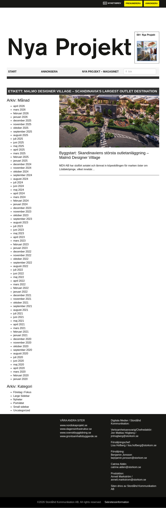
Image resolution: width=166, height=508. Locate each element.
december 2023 (22, 208)
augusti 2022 (20, 266)
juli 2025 (18, 139)
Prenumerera (132, 3)
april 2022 (19, 280)
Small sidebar (21, 406)
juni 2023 (18, 229)
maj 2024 (18, 189)
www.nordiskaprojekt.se (73, 425)
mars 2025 (19, 153)
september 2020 (22, 350)
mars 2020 (19, 371)
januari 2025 (20, 160)
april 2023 (19, 237)
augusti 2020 (20, 353)
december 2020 (22, 339)
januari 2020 (20, 379)
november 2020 (22, 342)
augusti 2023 (20, 222)
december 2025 (22, 120)
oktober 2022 (20, 258)
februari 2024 (21, 200)
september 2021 (22, 306)
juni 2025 (18, 142)
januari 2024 (20, 204)
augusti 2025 (20, 135)
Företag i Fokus (22, 392)
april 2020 (19, 368)
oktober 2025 (20, 127)
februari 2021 (21, 331)
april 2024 (19, 193)
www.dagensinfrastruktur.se (76, 429)
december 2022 (22, 251)
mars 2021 (19, 328)
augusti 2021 (20, 310)
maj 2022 (18, 277)
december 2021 (22, 295)
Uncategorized (21, 410)
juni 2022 (18, 273)
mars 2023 (19, 240)
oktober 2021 (20, 302)
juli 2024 (18, 182)
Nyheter (17, 399)
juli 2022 (18, 270)
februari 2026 (21, 113)
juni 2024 (18, 186)
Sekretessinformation (117, 502)
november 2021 (22, 299)
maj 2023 (18, 233)
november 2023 (22, 211)
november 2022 (22, 255)
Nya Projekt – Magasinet (100, 71)
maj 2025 (18, 146)
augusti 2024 (20, 179)
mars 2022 (19, 284)
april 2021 (19, 324)
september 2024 (22, 175)
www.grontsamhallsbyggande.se (78, 436)
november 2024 (22, 168)
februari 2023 (21, 244)
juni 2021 (18, 317)
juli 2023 (18, 226)
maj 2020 (18, 364)
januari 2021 (20, 335)
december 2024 (22, 164)
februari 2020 (21, 375)
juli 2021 (18, 313)
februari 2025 (21, 157)
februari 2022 (21, 288)
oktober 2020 (20, 346)
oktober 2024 (20, 171)
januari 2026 (20, 117)
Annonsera (151, 3)
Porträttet (18, 403)
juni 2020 (18, 360)
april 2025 (19, 149)
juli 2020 (18, 357)
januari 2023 (20, 248)
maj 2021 (18, 320)
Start (12, 71)
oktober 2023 (20, 215)
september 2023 (22, 219)
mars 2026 (19, 109)
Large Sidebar (21, 396)
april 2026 (19, 106)
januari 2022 (20, 291)
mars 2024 (19, 197)
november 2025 (22, 124)
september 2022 (22, 262)
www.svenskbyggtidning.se (75, 432)
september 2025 (22, 131)
